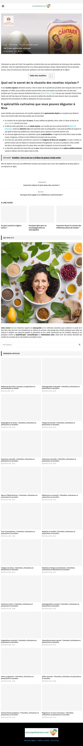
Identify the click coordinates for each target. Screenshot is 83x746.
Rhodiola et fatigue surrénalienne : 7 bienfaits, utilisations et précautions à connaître (58, 569)
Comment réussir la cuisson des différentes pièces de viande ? (68, 227)
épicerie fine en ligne (48, 93)
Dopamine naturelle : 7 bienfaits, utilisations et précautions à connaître (18, 460)
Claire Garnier (9, 51)
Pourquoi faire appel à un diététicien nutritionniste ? (41, 195)
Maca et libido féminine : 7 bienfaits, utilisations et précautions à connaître (19, 496)
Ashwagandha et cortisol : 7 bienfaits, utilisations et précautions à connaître (60, 605)
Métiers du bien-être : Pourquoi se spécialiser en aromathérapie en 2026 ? (18, 387)
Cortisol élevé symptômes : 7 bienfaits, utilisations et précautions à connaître (20, 714)
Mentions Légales (30, 740)
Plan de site (55, 740)
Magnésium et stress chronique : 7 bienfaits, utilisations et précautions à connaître (58, 714)
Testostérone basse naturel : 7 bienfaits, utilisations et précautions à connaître (61, 641)
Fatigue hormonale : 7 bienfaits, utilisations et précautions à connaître (58, 424)
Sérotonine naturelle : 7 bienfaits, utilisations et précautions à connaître (59, 460)
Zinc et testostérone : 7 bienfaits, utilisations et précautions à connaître (18, 532)
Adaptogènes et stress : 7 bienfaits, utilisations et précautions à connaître (18, 424)
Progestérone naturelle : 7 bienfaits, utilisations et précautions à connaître (19, 641)
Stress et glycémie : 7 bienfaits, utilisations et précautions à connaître (17, 677)
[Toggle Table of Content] (49, 76)
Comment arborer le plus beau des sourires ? (41, 185)
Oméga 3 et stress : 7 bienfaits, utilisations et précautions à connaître (17, 569)
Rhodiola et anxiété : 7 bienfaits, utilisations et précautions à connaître (58, 532)
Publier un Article (43, 740)
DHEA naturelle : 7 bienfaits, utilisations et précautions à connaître (61, 677)
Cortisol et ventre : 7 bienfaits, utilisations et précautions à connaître (17, 605)
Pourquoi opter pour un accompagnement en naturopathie (38, 228)
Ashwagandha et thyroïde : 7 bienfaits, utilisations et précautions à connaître (61, 387)
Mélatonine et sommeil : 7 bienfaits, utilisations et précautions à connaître (60, 496)
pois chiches (9, 123)
